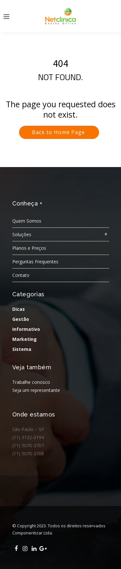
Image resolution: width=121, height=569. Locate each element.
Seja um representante (36, 390)
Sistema (21, 349)
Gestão (20, 319)
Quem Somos (26, 221)
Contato (20, 275)
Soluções (21, 234)
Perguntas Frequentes (35, 261)
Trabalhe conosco (31, 382)
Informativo (26, 329)
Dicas (18, 309)
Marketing (24, 339)
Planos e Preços (29, 248)
